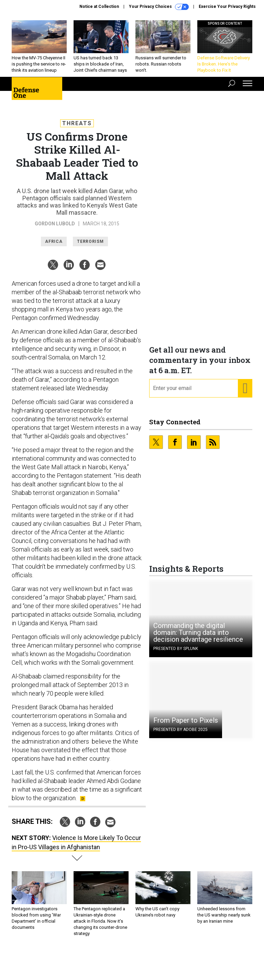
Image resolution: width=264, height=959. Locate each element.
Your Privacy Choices (159, 7)
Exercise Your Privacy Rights (227, 6)
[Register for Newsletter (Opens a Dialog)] (245, 393)
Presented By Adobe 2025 (180, 734)
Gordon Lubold (55, 229)
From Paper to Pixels (185, 725)
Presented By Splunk (175, 653)
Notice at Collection (99, 6)
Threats (77, 128)
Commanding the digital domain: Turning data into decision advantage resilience (198, 638)
